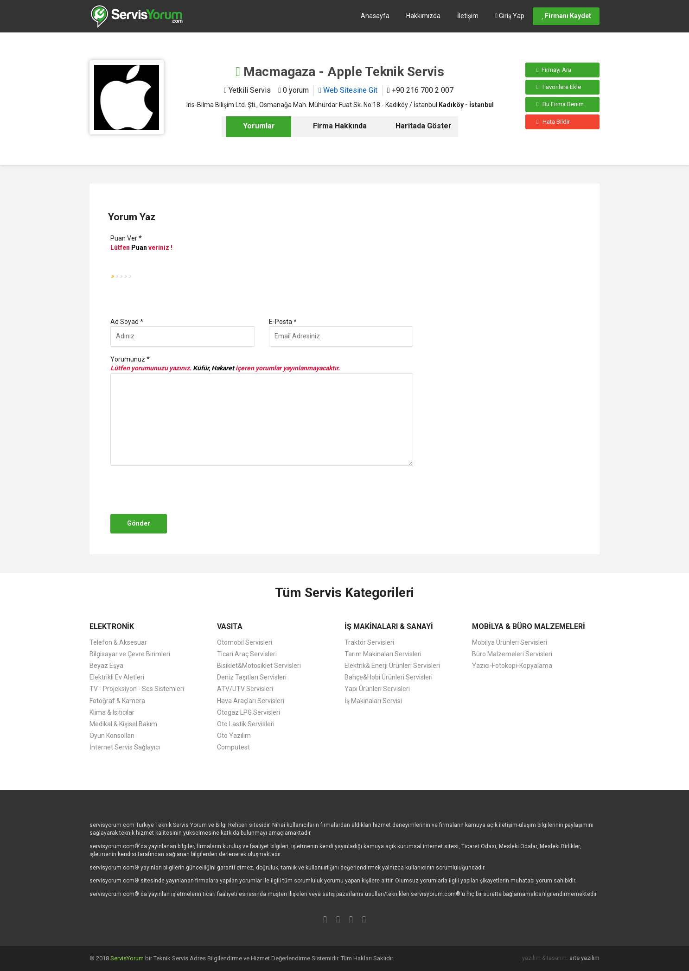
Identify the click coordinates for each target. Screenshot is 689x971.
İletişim (467, 15)
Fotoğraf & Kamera (117, 700)
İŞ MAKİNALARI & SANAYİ (388, 626)
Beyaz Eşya (106, 665)
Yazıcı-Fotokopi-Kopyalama (512, 665)
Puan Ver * (126, 238)
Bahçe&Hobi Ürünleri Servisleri (388, 677)
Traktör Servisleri (369, 642)
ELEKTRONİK (111, 626)
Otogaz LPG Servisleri (248, 712)
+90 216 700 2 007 (420, 90)
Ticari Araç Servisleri (247, 654)
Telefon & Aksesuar (118, 642)
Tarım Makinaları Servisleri (382, 654)
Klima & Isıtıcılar (111, 712)
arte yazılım (584, 957)
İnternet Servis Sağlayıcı (124, 747)
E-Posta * (283, 321)
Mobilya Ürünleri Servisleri (509, 642)
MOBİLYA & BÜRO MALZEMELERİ (528, 626)
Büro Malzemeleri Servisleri (512, 654)
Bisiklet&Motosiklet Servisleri (259, 665)
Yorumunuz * (130, 359)
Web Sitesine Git (348, 90)
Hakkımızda (423, 15)
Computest (233, 747)
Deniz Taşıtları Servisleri (252, 677)
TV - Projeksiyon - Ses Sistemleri (136, 688)
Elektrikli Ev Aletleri (116, 677)
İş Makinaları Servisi (373, 700)
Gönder (138, 523)
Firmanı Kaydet (566, 15)
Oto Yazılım (234, 735)
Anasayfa (375, 15)
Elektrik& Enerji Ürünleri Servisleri (392, 665)
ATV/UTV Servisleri (245, 688)
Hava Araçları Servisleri (250, 700)
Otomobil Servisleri (244, 642)
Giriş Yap (509, 15)
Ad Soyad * (126, 321)
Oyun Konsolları (111, 735)
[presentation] (178, 490)
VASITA (229, 626)
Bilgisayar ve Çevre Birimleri (129, 654)
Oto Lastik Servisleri (245, 724)
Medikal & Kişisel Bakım (123, 724)
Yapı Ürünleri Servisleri (377, 688)
